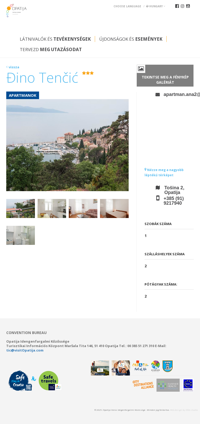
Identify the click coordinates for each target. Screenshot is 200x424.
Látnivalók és (55, 39)
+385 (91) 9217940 (174, 200)
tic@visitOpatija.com (24, 350)
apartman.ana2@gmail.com (179, 94)
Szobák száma (158, 223)
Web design (176, 409)
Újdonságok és (130, 39)
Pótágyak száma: (161, 284)
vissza (14, 67)
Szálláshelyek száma (165, 254)
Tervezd (51, 49)
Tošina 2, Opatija (174, 190)
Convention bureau (26, 332)
